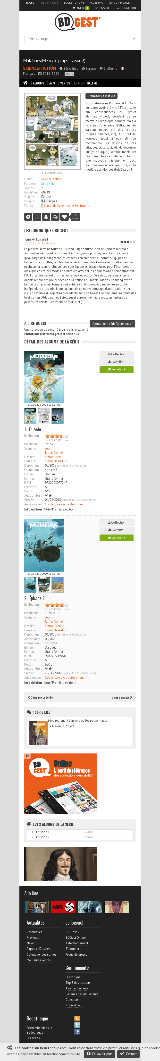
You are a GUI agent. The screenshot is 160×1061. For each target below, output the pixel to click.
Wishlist (116, 362)
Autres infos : (33, 495)
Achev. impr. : (32, 639)
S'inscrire (103, 8)
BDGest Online (74, 2)
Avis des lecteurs (77, 988)
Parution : (30, 184)
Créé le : (29, 500)
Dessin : (29, 457)
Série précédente (40, 697)
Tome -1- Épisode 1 (36, 239)
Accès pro (96, 2)
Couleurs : (31, 461)
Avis (51, 82)
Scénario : (30, 448)
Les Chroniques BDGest (46, 230)
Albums (37, 82)
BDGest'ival (74, 1005)
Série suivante (122, 697)
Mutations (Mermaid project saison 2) (54, 60)
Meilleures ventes (39, 960)
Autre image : (33, 504)
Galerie (92, 82)
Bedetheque (49, 2)
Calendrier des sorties (41, 954)
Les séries (33, 1038)
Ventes (64, 82)
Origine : (29, 197)
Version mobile (119, 2)
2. (33, 837)
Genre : (29, 179)
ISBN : (28, 483)
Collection (117, 354)
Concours (72, 1000)
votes (75, 217)
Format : (29, 478)
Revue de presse (76, 954)
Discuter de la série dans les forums (65, 206)
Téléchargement (77, 943)
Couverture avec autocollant (64, 504)
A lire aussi (35, 323)
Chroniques (34, 932)
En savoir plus (99, 1053)
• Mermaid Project (62, 726)
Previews (33, 938)
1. (33, 832)
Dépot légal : (33, 465)
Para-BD (78, 82)
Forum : (29, 206)
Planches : (31, 487)
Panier (81, 8)
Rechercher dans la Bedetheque (39, 1030)
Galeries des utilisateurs (82, 994)
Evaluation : (32, 436)
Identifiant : (31, 192)
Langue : (29, 201)
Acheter (116, 369)
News (30, 943)
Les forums (73, 977)
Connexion (127, 8)
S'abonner (72, 949)
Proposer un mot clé (101, 96)
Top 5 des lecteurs (78, 983)
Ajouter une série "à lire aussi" (113, 324)
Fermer (128, 1053)
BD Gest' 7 (73, 932)
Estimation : (32, 470)
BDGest (30, 2)
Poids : (28, 491)
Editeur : (29, 474)
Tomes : (29, 188)
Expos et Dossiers (39, 949)
